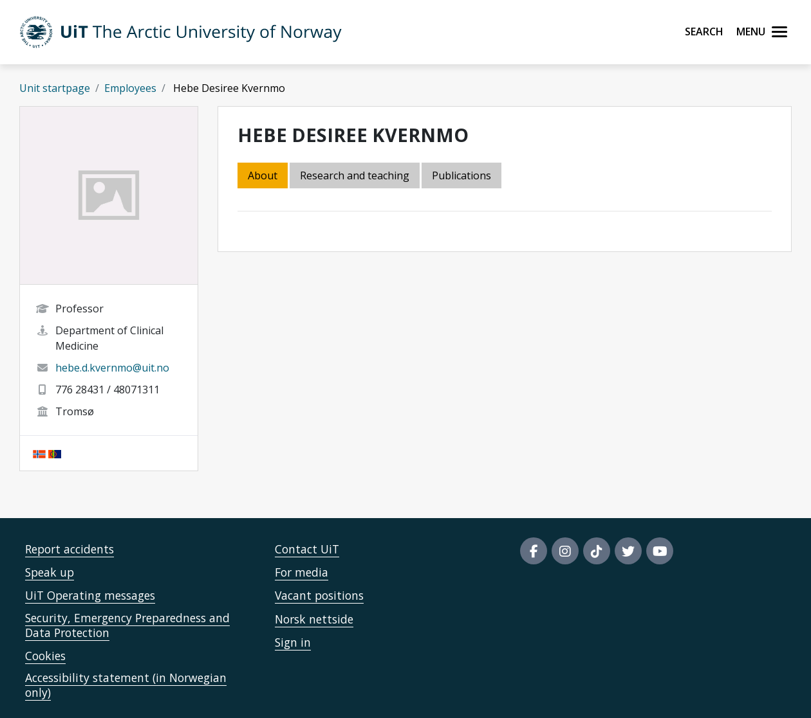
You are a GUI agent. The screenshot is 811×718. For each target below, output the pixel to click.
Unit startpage (54, 88)
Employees (130, 88)
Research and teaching (354, 175)
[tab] (462, 176)
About (262, 175)
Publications (461, 175)
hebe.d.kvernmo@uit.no (112, 368)
